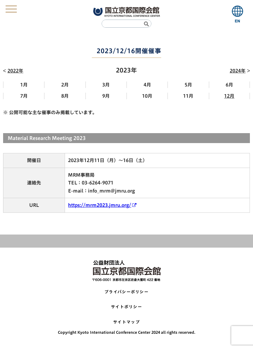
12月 (229, 96)
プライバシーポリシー (126, 292)
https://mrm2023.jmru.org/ (99, 205)
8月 (65, 96)
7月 (24, 96)
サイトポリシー (126, 307)
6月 (229, 84)
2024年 (238, 70)
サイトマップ (126, 322)
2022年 (15, 70)
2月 (65, 84)
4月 (147, 84)
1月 (24, 84)
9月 (106, 96)
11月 (188, 96)
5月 (188, 84)
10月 (147, 96)
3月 (106, 84)
